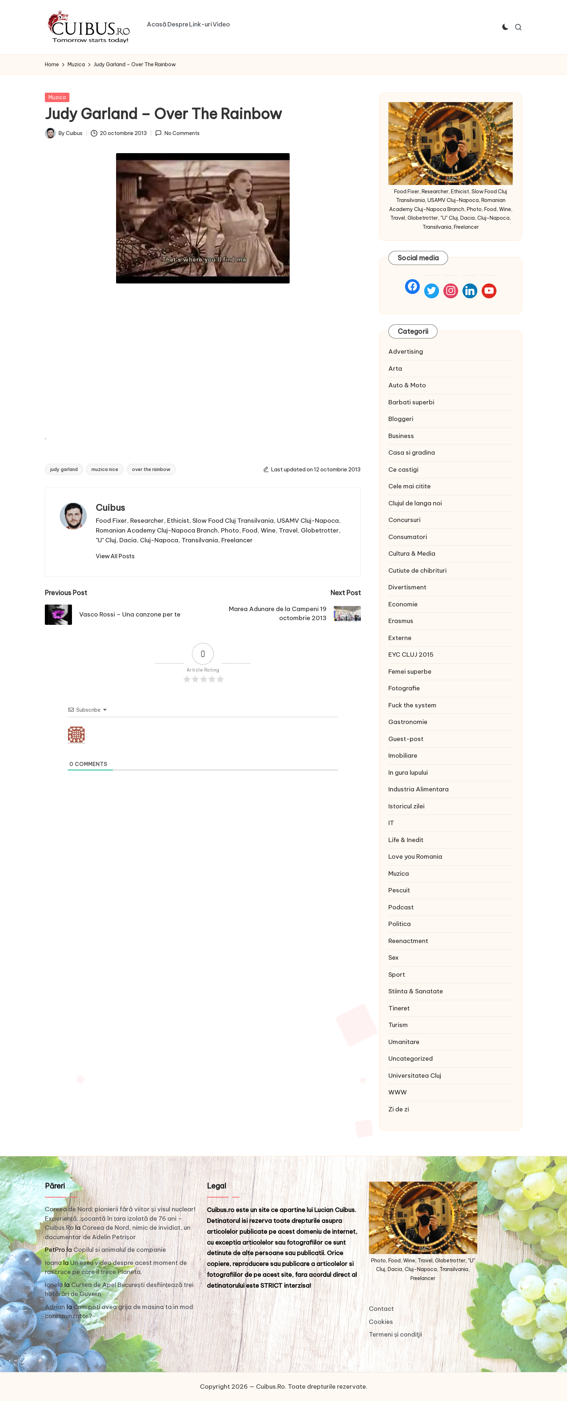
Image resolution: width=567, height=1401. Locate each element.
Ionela (54, 1285)
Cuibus (110, 507)
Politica (399, 924)
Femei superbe (409, 672)
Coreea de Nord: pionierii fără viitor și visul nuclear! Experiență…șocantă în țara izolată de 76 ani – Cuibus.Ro (120, 1218)
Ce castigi (403, 470)
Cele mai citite (409, 486)
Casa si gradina (411, 453)
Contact (381, 1309)
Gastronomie (407, 722)
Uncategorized (410, 1059)
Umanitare (403, 1042)
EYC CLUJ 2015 (411, 655)
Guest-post (405, 739)
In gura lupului (408, 773)
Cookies (381, 1322)
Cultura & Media (411, 554)
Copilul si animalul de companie (119, 1250)
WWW (397, 1092)
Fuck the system (412, 705)
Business (401, 436)
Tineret (399, 1008)
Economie (403, 604)
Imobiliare (402, 756)
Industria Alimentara (418, 789)
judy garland (64, 469)
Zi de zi (398, 1109)
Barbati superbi (411, 402)
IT (391, 823)
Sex (393, 958)
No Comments (177, 133)
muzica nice (104, 469)
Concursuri (404, 520)
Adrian (55, 1307)
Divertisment (407, 587)
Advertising (405, 351)
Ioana (53, 1263)
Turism (398, 1025)
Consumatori (407, 537)
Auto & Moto (407, 385)
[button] (115, 556)
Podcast (401, 907)
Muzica (57, 97)
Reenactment (408, 941)
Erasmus (400, 621)
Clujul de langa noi (415, 503)
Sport (396, 975)
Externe (400, 638)
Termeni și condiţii (395, 1334)
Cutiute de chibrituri (417, 571)
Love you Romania (415, 857)
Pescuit (399, 890)
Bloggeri (400, 419)
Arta (395, 369)
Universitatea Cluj (414, 1076)
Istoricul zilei (406, 806)
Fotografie (404, 688)
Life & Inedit (405, 840)
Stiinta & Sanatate (415, 991)
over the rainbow (151, 469)
